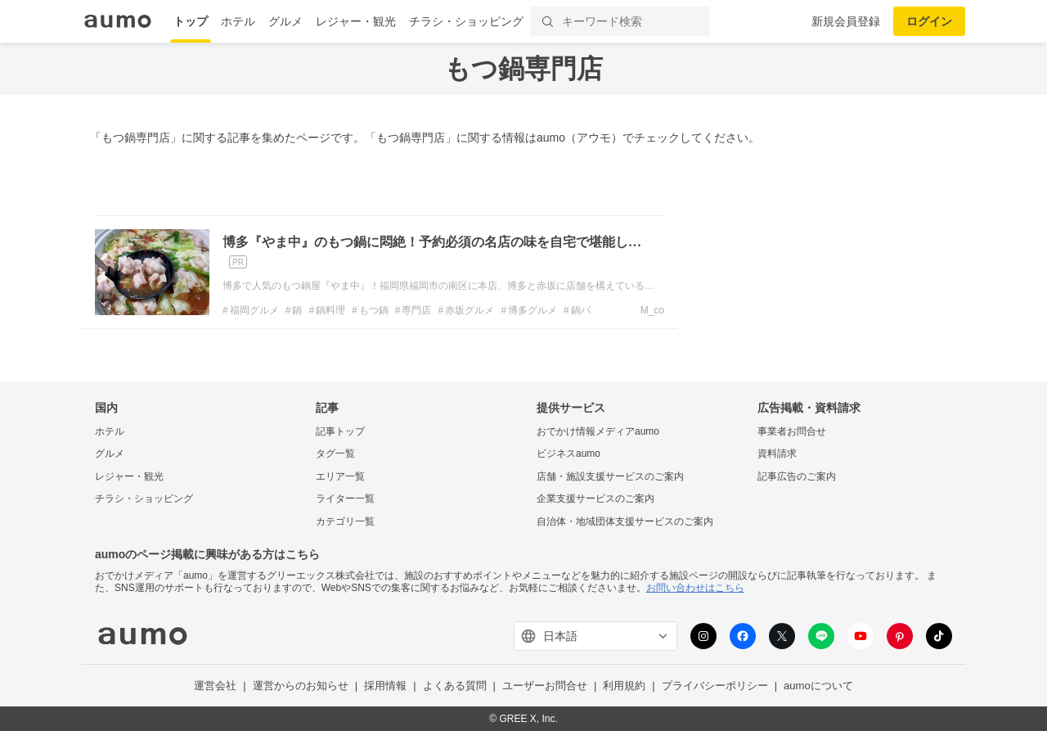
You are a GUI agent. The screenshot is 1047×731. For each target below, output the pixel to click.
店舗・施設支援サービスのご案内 (610, 476)
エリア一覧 (340, 476)
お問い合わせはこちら (695, 587)
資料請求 (777, 453)
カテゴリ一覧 (345, 521)
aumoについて (818, 685)
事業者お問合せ (791, 431)
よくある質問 (455, 685)
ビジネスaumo (568, 453)
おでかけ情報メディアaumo (598, 431)
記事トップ (340, 431)
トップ (190, 21)
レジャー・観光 (356, 21)
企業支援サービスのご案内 (595, 498)
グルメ (285, 21)
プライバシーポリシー (715, 685)
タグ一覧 (335, 453)
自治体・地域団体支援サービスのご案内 (625, 521)
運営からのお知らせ (300, 685)
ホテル (238, 21)
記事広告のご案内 (796, 476)
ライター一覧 (345, 498)
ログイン (929, 21)
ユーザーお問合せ (544, 685)
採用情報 (385, 685)
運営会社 (215, 685)
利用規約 (624, 685)
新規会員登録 (845, 21)
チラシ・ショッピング (466, 21)
